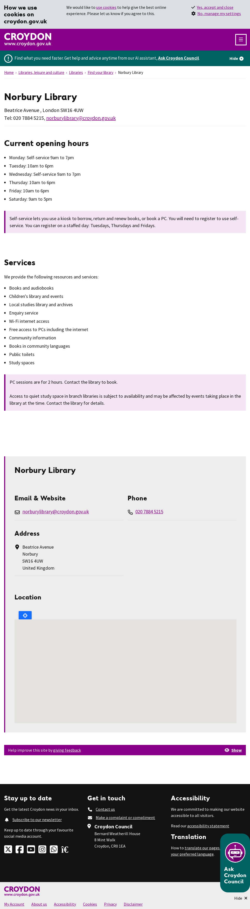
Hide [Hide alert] (234, 58)
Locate (25, 615)
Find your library (100, 72)
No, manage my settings (219, 13)
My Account (14, 904)
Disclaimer (133, 904)
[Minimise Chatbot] (240, 898)
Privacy (110, 904)
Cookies (90, 904)
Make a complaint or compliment (125, 817)
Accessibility (65, 904)
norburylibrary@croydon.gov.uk (81, 118)
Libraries (76, 72)
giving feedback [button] (67, 750)
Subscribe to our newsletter (37, 819)
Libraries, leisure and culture (41, 72)
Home (9, 72)
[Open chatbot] (235, 863)
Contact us (105, 809)
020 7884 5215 (149, 511)
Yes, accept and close (215, 7)
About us (39, 904)
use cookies (106, 7)
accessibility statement (208, 825)
